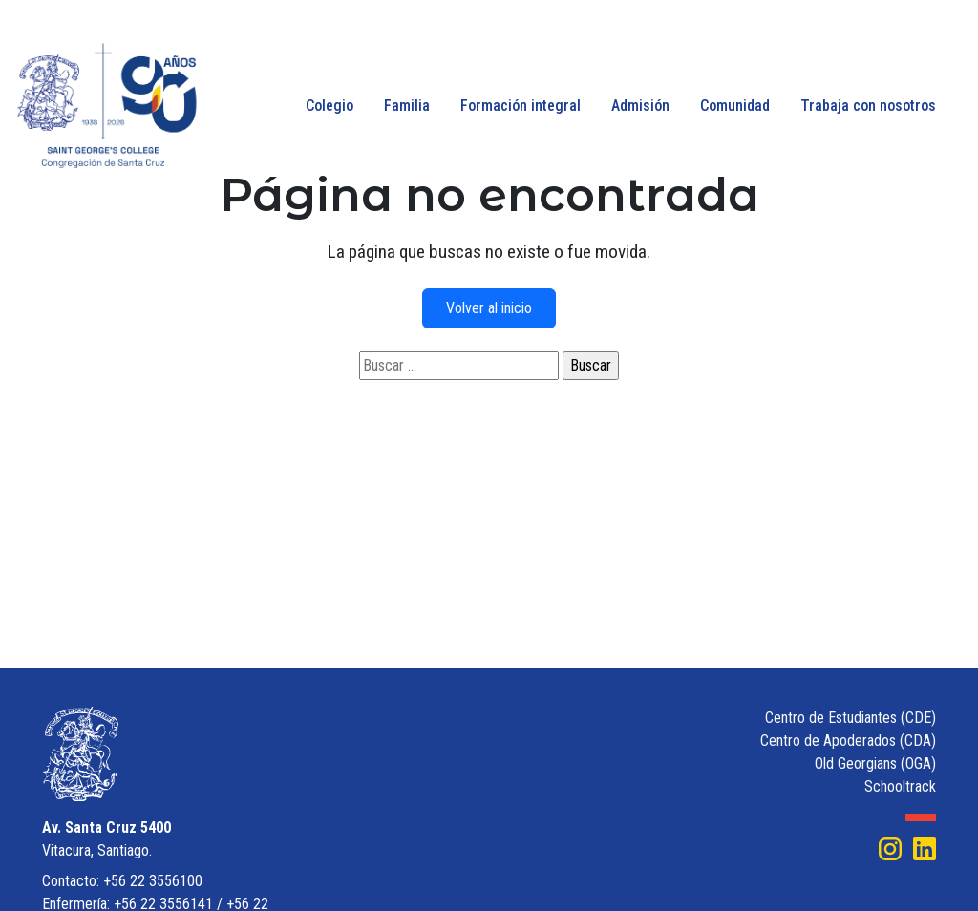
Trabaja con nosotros (868, 105)
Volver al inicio (489, 308)
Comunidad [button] (735, 105)
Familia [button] (407, 105)
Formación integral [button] (520, 105)
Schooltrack (900, 786)
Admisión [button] (640, 105)
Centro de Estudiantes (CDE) (850, 718)
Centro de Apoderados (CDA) (848, 740)
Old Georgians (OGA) (875, 763)
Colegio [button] (329, 105)
